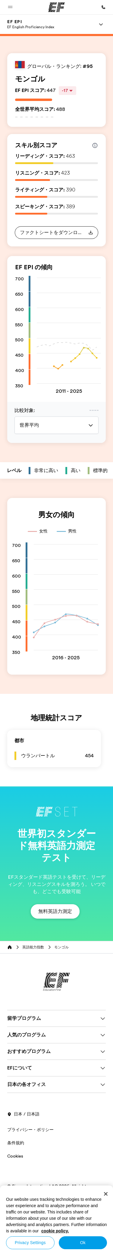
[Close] (105, 1194)
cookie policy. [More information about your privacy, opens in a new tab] (55, 1230)
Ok (83, 1242)
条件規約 (15, 1142)
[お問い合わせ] (103, 7)
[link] (30, 24)
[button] (10, 7)
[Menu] (101, 24)
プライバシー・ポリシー (30, 1129)
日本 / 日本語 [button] (23, 1114)
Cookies (15, 1156)
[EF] (56, 7)
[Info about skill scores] (95, 145)
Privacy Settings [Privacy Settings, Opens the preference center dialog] (30, 1242)
